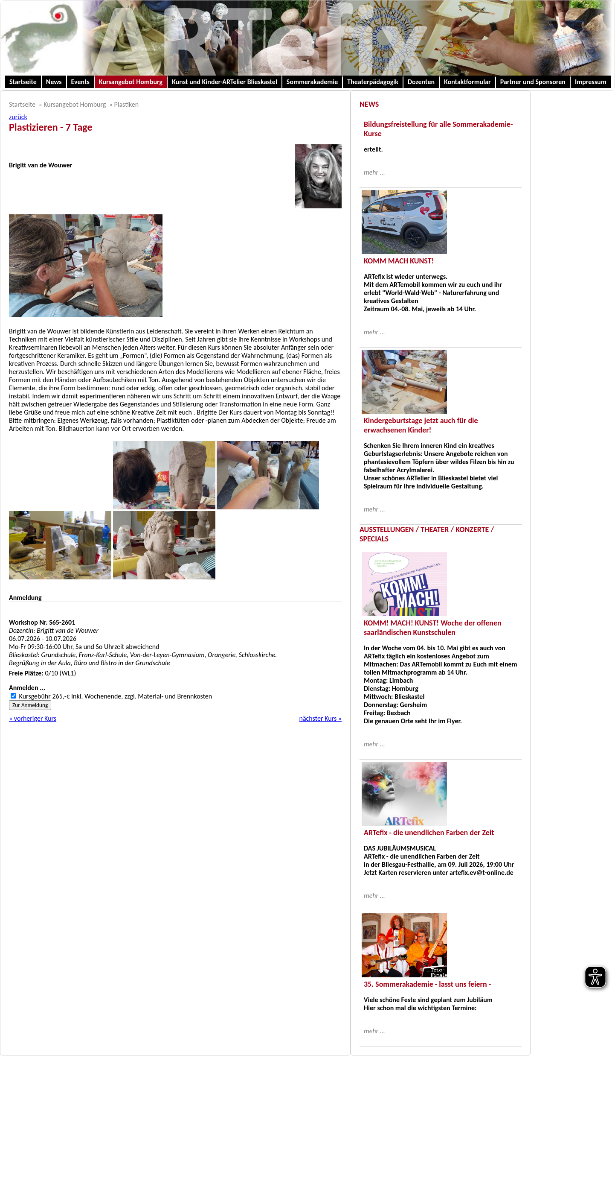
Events (80, 82)
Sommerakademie (312, 82)
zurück (18, 117)
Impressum (590, 82)
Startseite (23, 82)
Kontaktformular (467, 82)
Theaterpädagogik (372, 82)
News (54, 82)
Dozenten (421, 82)
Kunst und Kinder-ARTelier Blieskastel (224, 82)
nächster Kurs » (320, 718)
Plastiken (126, 104)
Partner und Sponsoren (533, 82)
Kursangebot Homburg (130, 82)
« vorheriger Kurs (32, 718)
